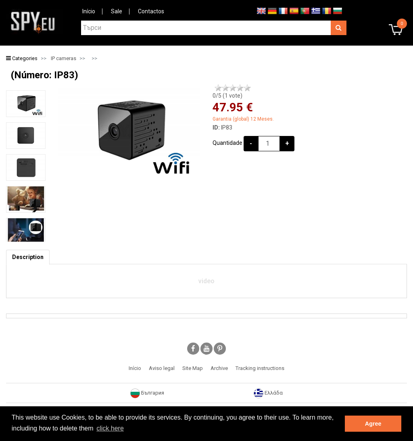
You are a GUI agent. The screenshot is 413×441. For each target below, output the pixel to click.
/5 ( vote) (227, 95)
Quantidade (227, 143)
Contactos (151, 11)
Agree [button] (373, 423)
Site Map (192, 368)
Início (88, 11)
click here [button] (110, 428)
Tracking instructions (260, 368)
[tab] (28, 257)
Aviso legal (162, 368)
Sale (116, 11)
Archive (219, 368)
